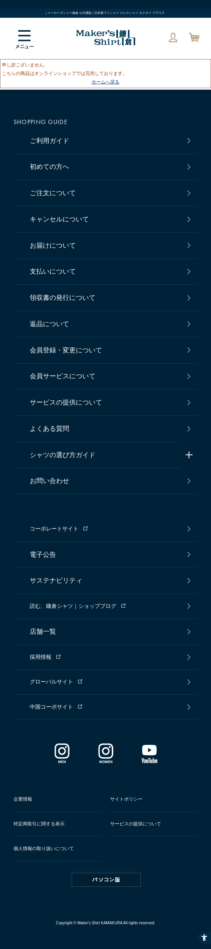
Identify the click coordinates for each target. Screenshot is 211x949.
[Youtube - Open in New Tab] (149, 760)
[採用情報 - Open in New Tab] (108, 657)
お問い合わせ (49, 481)
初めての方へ (49, 167)
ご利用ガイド (49, 141)
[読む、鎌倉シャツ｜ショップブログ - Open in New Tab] (108, 606)
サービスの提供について (66, 402)
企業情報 (23, 799)
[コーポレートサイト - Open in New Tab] (108, 529)
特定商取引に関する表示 (39, 824)
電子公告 (43, 555)
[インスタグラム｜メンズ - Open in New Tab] (62, 760)
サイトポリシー (126, 799)
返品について (49, 324)
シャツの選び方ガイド (62, 455)
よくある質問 (49, 429)
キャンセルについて (59, 219)
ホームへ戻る (105, 82)
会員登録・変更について (66, 350)
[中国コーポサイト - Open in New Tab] (108, 707)
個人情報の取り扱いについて (44, 848)
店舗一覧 (43, 632)
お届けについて (53, 246)
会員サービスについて (62, 376)
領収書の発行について (62, 298)
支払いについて (53, 271)
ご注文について (53, 193)
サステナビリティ (56, 581)
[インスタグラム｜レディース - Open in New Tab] (105, 760)
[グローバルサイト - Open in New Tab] (108, 682)
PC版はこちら (106, 880)
